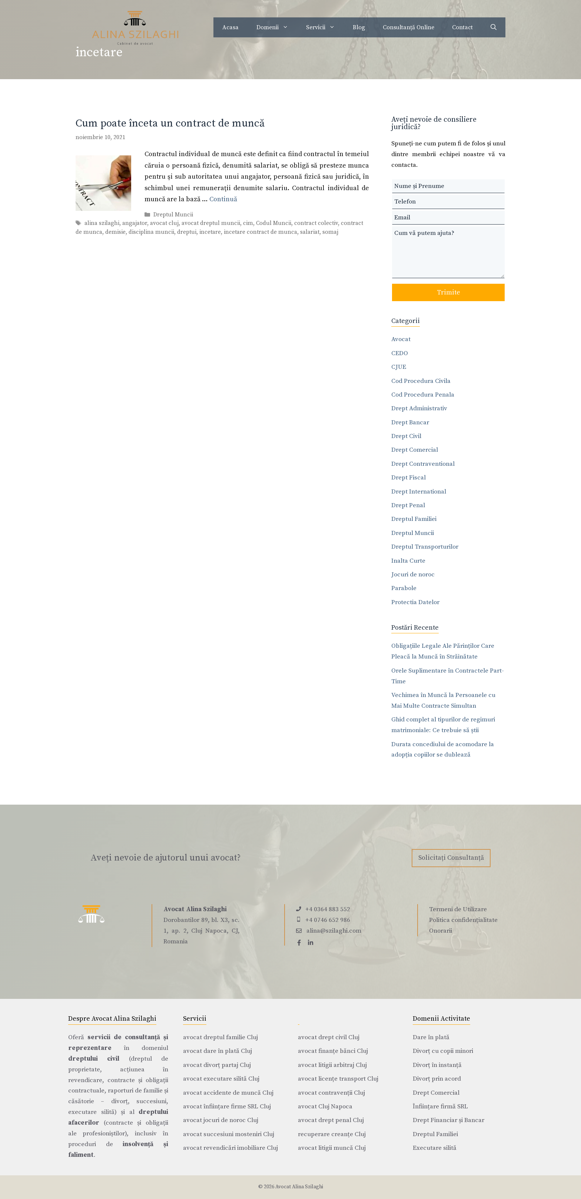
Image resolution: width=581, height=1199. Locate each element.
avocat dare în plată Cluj (217, 1051)
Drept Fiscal (408, 478)
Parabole (403, 588)
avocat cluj (164, 223)
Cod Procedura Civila (421, 381)
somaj (330, 232)
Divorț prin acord (437, 1079)
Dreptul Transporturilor (424, 547)
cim (248, 223)
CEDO (399, 353)
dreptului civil (93, 1059)
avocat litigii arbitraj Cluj (332, 1065)
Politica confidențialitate (463, 920)
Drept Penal (408, 505)
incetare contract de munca (260, 232)
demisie (115, 232)
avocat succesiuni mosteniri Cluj (228, 1134)
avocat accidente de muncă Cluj (228, 1093)
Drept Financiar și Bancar (448, 1120)
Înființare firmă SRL (440, 1106)
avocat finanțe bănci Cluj (333, 1051)
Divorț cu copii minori (443, 1051)
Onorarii (440, 931)
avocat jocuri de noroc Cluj (220, 1120)
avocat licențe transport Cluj (338, 1079)
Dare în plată (431, 1037)
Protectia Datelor (415, 602)
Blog (359, 27)
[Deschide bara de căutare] (493, 27)
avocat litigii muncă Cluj (332, 1148)
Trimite (448, 292)
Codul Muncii (273, 223)
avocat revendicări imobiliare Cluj (230, 1148)
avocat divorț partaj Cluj (217, 1065)
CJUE (398, 367)
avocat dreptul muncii (211, 223)
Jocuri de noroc (413, 574)
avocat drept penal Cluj (331, 1120)
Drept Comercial (414, 450)
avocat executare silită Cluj (221, 1079)
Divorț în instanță (437, 1065)
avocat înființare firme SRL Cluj (227, 1106)
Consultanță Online (408, 27)
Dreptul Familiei (413, 519)
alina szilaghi (101, 223)
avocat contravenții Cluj (331, 1093)
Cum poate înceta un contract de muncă (170, 123)
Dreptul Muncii (173, 215)
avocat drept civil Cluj (328, 1037)
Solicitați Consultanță (451, 857)
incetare (210, 232)
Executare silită (434, 1148)
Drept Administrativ (419, 408)
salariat (309, 232)
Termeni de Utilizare (458, 909)
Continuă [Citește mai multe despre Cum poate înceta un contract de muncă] (223, 199)
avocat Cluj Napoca (325, 1106)
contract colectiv (316, 223)
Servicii (325, 27)
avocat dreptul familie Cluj (220, 1037)
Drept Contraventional (423, 464)
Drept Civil (406, 436)
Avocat (401, 339)
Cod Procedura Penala (422, 395)
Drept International (418, 492)
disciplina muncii (151, 232)
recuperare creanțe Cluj (332, 1134)
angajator (134, 223)
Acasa (230, 27)
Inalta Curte (408, 561)
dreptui (186, 232)
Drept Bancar (410, 422)
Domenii (276, 27)
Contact (462, 27)
